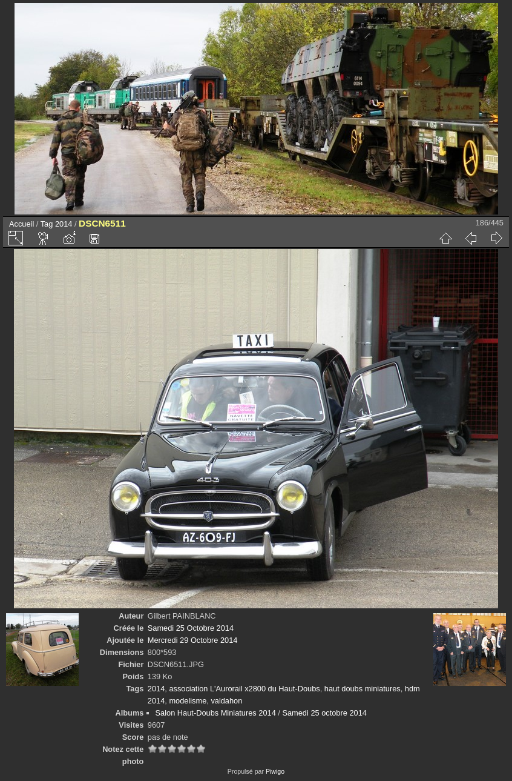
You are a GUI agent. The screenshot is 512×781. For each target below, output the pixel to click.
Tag (47, 223)
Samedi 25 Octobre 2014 (191, 628)
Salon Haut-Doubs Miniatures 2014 (216, 712)
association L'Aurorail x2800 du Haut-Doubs (244, 688)
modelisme (187, 700)
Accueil (21, 223)
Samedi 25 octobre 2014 (324, 712)
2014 (63, 223)
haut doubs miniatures (362, 688)
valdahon (226, 700)
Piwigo (275, 771)
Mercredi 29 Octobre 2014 (193, 640)
